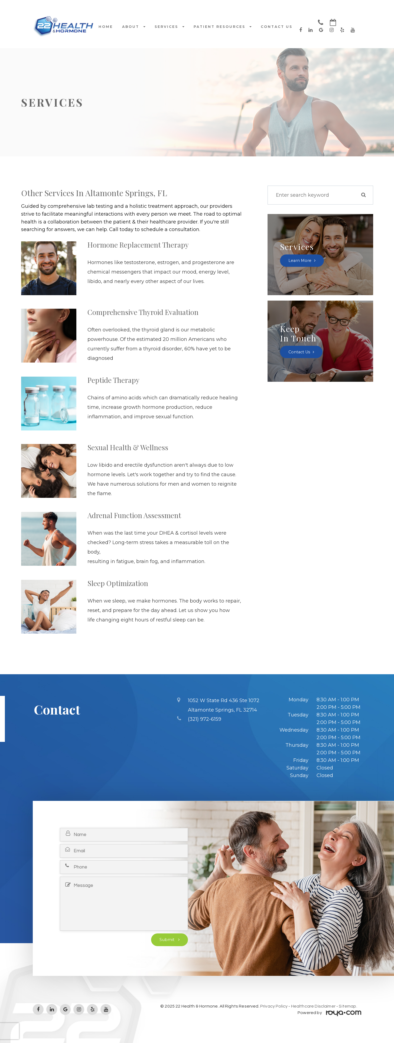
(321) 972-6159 (204, 718)
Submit (167, 939)
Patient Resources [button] (223, 26)
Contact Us (276, 26)
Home (106, 26)
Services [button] (169, 26)
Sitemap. (348, 1006)
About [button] (133, 26)
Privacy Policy (274, 1006)
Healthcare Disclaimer (313, 1006)
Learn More (300, 260)
